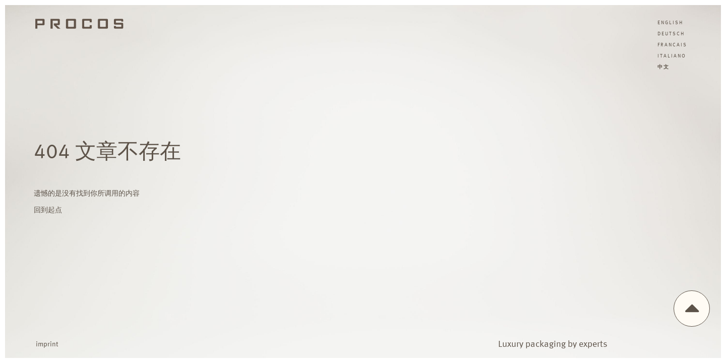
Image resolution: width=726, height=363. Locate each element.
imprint (47, 344)
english (670, 22)
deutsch (671, 33)
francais (672, 44)
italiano (671, 55)
